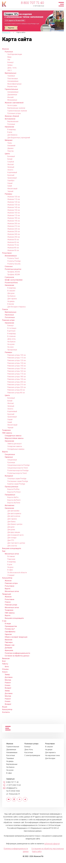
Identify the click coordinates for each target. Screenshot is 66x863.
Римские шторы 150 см (16, 368)
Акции (4, 707)
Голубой (10, 162)
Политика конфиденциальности (17, 653)
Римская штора (8, 320)
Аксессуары (12, 105)
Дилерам (8, 648)
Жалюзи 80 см (13, 248)
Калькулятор (7, 578)
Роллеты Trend (13, 258)
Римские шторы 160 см (16, 371)
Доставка (8, 677)
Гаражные (9, 457)
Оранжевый (12, 178)
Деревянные (12, 95)
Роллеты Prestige (14, 261)
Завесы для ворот (14, 444)
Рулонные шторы (14, 113)
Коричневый (12, 172)
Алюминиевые (12, 81)
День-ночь (11, 339)
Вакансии (8, 640)
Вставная (11, 556)
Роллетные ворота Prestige (18, 470)
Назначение (9, 127)
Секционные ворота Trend (17, 468)
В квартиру (11, 130)
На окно (10, 347)
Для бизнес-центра (14, 524)
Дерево (10, 148)
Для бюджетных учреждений (18, 138)
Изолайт (10, 97)
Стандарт (10, 575)
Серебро (10, 180)
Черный (10, 191)
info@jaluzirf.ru (11, 788)
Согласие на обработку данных (17, 656)
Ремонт (8, 683)
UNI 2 (9, 70)
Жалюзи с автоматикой (14, 103)
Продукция (6, 594)
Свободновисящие (14, 54)
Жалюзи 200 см (13, 224)
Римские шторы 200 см (16, 382)
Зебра (9, 65)
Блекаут (10, 325)
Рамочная (11, 559)
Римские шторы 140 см (16, 366)
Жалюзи (5, 49)
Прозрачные (12, 350)
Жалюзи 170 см (13, 215)
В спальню (11, 336)
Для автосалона (13, 516)
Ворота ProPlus (13, 489)
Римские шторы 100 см (16, 355)
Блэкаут (10, 62)
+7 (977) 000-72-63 (38, 6)
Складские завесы (14, 446)
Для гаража (12, 299)
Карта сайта (36, 851)
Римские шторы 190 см (16, 379)
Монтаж (8, 680)
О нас (4, 621)
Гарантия (8, 634)
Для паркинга (50, 752)
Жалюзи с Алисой (12, 116)
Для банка (11, 522)
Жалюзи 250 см (13, 237)
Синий (9, 186)
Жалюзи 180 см (13, 218)
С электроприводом (32, 755)
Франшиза (9, 650)
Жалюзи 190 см (13, 221)
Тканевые (11, 76)
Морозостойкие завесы (14, 438)
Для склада (11, 538)
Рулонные (9, 52)
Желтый (10, 164)
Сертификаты (10, 632)
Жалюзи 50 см (13, 240)
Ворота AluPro (13, 497)
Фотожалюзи (10, 119)
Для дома (11, 530)
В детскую (11, 331)
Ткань (9, 143)
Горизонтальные (11, 89)
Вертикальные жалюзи (16, 108)
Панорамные (10, 495)
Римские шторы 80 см (16, 393)
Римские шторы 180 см (16, 377)
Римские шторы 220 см (16, 387)
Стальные (9, 266)
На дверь (11, 301)
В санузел (11, 291)
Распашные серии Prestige (17, 481)
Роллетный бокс (11, 283)
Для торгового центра (16, 543)
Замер (7, 675)
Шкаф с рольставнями (13, 280)
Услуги (4, 672)
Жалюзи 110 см (13, 199)
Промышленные (11, 487)
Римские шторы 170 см (16, 374)
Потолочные (10, 317)
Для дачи (10, 293)
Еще (3, 551)
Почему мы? (10, 629)
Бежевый (11, 156)
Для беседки (50, 758)
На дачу (10, 567)
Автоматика (9, 505)
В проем (10, 304)
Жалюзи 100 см (13, 197)
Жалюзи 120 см (13, 202)
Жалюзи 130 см (13, 205)
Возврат (8, 688)
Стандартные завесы (13, 436)
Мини (9, 57)
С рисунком (9, 277)
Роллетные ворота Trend (17, 473)
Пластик (10, 151)
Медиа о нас (9, 645)
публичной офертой (52, 844)
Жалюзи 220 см (13, 229)
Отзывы (5, 669)
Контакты (6, 712)
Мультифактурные (14, 84)
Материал (8, 140)
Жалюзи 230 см (13, 231)
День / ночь (12, 68)
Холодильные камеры (15, 449)
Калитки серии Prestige (16, 484)
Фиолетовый (12, 189)
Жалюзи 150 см (13, 210)
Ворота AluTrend (13, 503)
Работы (5, 664)
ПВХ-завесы (7, 433)
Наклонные (9, 315)
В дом (9, 132)
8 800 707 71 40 (32, 2)
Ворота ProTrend (13, 492)
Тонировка (6, 430)
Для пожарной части (15, 535)
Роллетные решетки (13, 269)
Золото (10, 170)
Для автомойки (13, 511)
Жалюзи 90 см (13, 250)
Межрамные (12, 100)
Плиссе (5, 309)
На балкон (11, 296)
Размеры (8, 194)
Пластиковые (12, 79)
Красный (10, 175)
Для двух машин (13, 532)
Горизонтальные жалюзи (17, 111)
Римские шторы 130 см (16, 363)
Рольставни (7, 253)
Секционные (10, 454)
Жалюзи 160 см (13, 213)
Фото (7, 667)
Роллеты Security (14, 264)
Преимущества (11, 626)
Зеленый (10, 167)
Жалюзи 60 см (13, 242)
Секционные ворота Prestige (18, 465)
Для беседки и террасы (16, 307)
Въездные (9, 476)
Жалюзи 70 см (13, 245)
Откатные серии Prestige (16, 479)
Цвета (7, 154)
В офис (10, 570)
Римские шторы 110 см (16, 358)
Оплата (7, 685)
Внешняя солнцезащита (11, 548)
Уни (8, 60)
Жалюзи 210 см (13, 226)
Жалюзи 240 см (13, 234)
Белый (9, 159)
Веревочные (12, 86)
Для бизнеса (12, 135)
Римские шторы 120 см (16, 360)
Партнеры (9, 642)
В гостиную (11, 328)
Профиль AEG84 (13, 274)
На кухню (11, 344)
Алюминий (11, 146)
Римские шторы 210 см (16, 385)
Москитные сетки (12, 554)
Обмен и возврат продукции (16, 637)
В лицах (8, 624)
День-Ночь (28, 749)
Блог (4, 661)
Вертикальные (10, 73)
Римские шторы (11, 583)
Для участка (12, 546)
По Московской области (17, 573)
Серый (9, 183)
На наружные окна (52, 755)
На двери (48, 749)
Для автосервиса (14, 513)
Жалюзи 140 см (13, 207)
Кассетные (10, 755)
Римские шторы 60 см (16, 390)
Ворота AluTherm (14, 500)
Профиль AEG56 (13, 272)
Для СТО (10, 540)
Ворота (5, 452)
